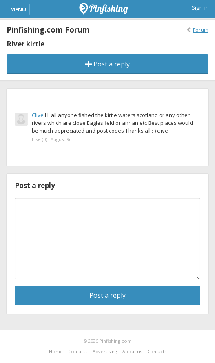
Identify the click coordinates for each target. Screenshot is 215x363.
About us (132, 351)
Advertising (105, 351)
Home (56, 351)
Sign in (200, 7)
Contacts (77, 351)
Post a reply (107, 64)
